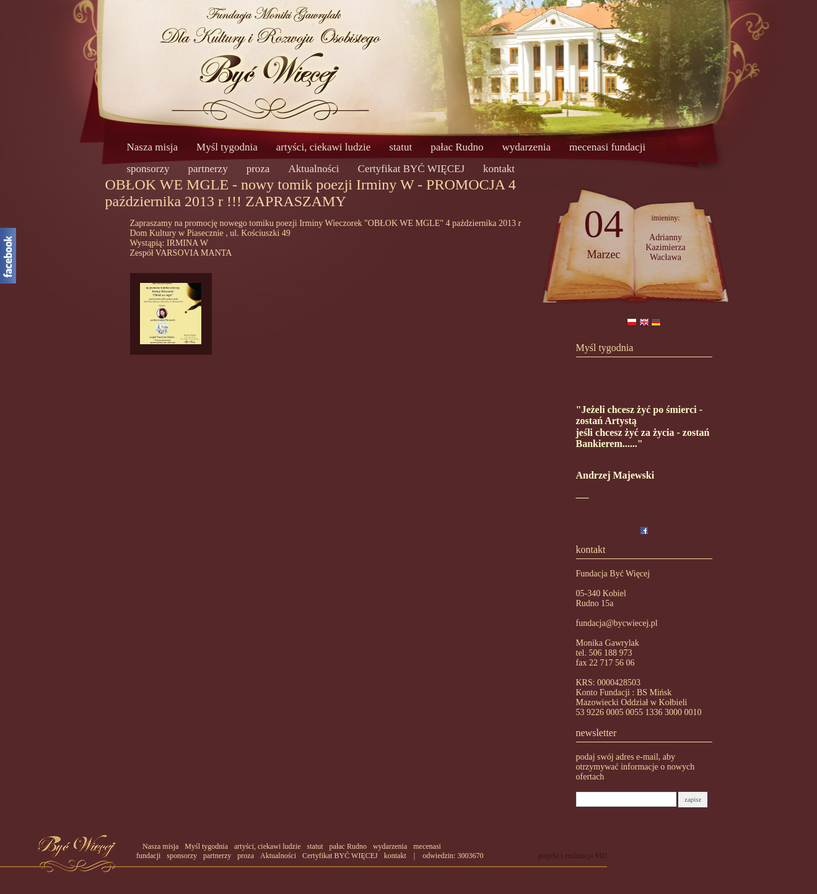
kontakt (499, 169)
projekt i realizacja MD (572, 855)
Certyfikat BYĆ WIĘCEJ (411, 169)
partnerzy (207, 169)
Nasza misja (152, 147)
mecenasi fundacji (607, 147)
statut (400, 147)
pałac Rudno (456, 147)
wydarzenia (526, 147)
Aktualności (313, 169)
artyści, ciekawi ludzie (323, 147)
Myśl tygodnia (227, 147)
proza (258, 169)
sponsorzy (148, 169)
